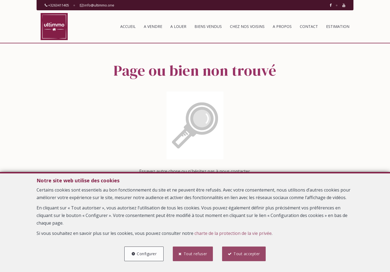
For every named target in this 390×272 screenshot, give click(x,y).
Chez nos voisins (247, 26)
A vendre (153, 26)
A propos (282, 26)
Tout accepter (246, 253)
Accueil (128, 26)
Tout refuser (195, 253)
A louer (178, 26)
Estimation (337, 26)
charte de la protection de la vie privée (233, 233)
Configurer (147, 253)
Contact (309, 26)
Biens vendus (208, 26)
